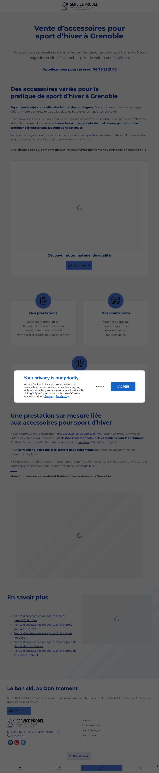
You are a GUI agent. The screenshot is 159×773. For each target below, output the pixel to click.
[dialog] (79, 386)
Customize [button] (99, 386)
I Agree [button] (123, 386)
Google (48, 396)
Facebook (61, 396)
